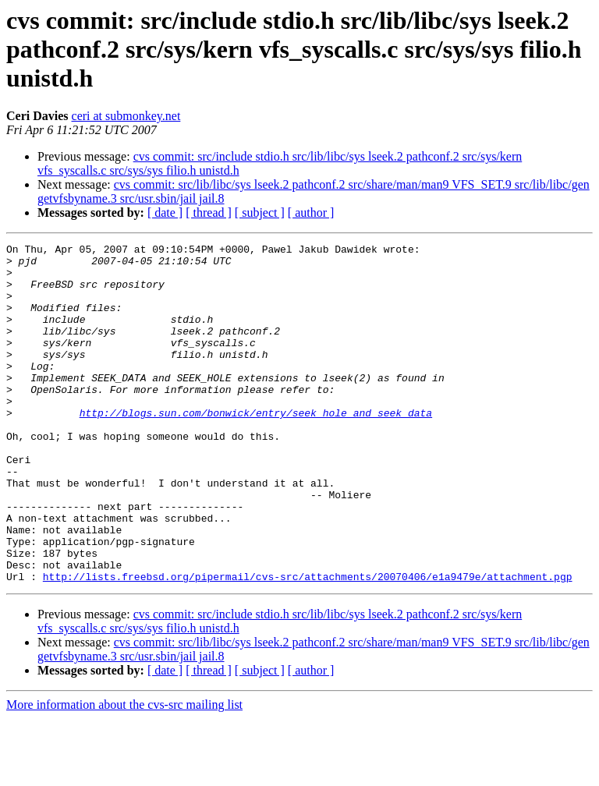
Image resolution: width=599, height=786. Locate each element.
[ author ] (311, 212)
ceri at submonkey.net (126, 115)
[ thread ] (209, 212)
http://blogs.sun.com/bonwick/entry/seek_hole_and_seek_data (256, 448)
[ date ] (165, 212)
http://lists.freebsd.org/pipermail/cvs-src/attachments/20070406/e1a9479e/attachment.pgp (307, 644)
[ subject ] (260, 212)
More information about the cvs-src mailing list (124, 772)
